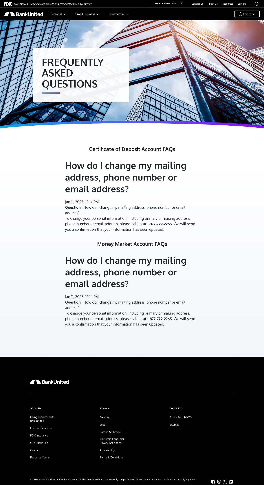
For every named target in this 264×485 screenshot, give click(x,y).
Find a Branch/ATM (181, 417)
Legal (103, 424)
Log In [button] (247, 14)
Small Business (85, 14)
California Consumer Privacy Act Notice (112, 440)
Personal (56, 14)
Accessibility (107, 450)
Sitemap (174, 424)
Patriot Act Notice (110, 432)
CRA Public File (39, 442)
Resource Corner (40, 457)
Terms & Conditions (111, 457)
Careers (242, 3)
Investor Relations (41, 428)
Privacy (104, 408)
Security (104, 417)
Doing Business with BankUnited (42, 418)
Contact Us (197, 3)
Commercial (116, 14)
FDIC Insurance (39, 435)
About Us (213, 3)
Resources (227, 3)
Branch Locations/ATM (171, 3)
